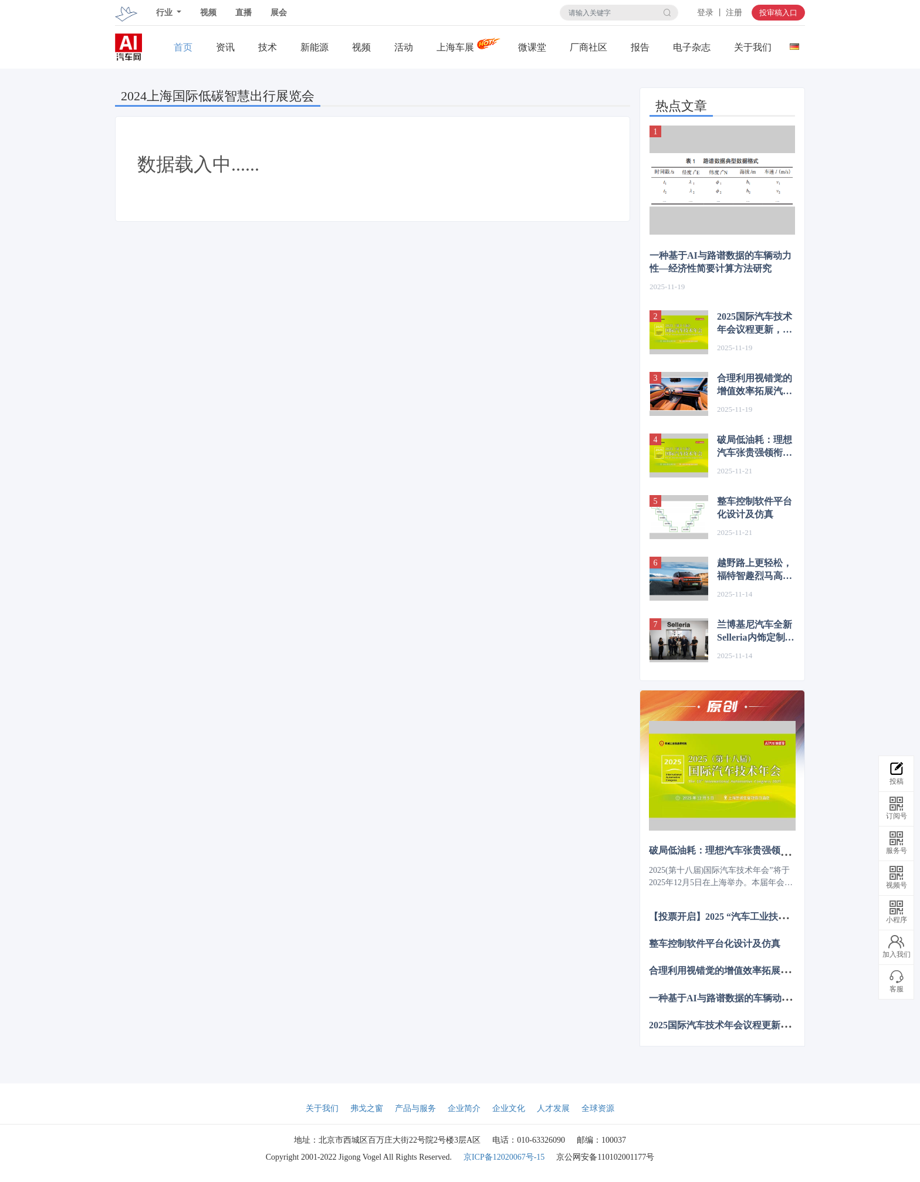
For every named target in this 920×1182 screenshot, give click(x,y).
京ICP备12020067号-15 (504, 1157)
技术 (267, 47)
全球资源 (597, 1108)
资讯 (225, 47)
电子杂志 (692, 47)
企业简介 (464, 1108)
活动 (403, 47)
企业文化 (508, 1108)
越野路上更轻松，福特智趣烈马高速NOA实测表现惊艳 (755, 570)
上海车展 (455, 47)
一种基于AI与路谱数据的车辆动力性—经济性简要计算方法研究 (721, 261)
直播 (243, 12)
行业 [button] (165, 12)
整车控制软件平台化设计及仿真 (754, 507)
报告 (640, 47)
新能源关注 (314, 47)
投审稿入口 (778, 12)
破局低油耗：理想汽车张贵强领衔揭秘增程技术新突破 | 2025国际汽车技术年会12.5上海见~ (755, 447)
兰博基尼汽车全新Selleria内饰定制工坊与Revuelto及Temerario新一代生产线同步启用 (755, 631)
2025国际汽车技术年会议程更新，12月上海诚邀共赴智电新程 (754, 323)
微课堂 (532, 47)
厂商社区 (588, 47)
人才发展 (553, 1108)
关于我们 (753, 47)
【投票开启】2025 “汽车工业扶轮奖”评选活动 (744, 917)
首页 (183, 47)
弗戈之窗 (366, 1108)
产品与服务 (415, 1108)
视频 (208, 12)
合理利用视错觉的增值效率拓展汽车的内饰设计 (754, 385)
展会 (278, 12)
